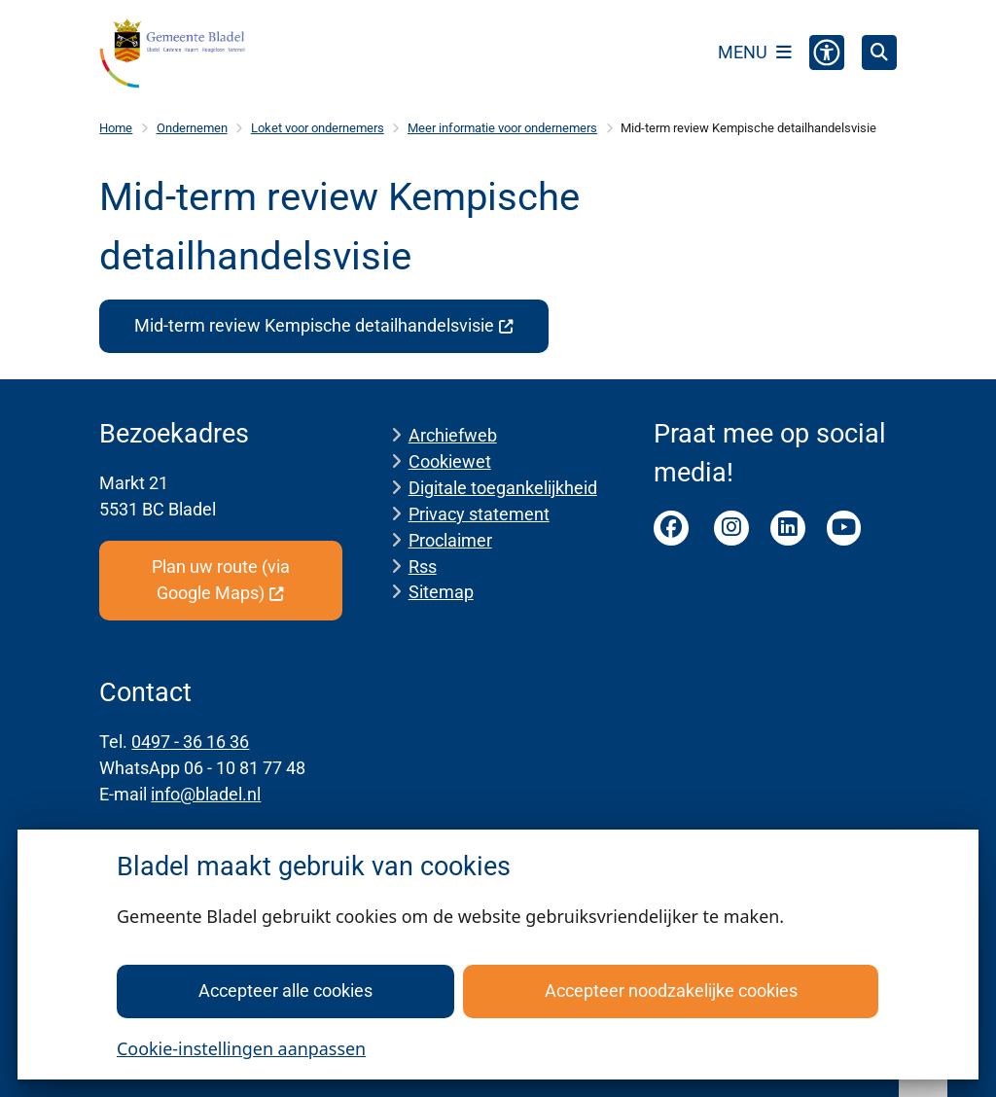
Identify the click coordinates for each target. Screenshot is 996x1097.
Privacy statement (479, 514)
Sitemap (441, 592)
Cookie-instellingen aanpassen (241, 1048)
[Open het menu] (755, 52)
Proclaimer (450, 540)
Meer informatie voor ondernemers (502, 128)
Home (115, 128)
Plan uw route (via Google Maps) (221, 579)
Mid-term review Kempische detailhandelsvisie (324, 325)
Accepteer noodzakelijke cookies (671, 990)
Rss (423, 566)
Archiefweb (453, 435)
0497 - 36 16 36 (190, 741)
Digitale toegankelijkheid (503, 488)
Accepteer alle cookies (285, 990)
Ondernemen (192, 128)
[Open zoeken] (879, 52)
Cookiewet (450, 461)
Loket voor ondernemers (317, 128)
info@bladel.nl (206, 794)
